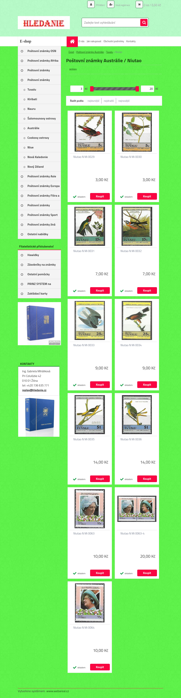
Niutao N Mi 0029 (84, 157)
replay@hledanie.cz (34, 390)
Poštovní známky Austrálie (90, 52)
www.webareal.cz (57, 691)
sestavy (73, 69)
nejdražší (109, 101)
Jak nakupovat (94, 41)
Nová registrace (121, 5)
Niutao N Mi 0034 (131, 345)
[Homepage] (72, 41)
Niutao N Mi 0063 (84, 533)
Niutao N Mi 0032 (131, 251)
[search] (143, 22)
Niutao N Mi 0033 (84, 345)
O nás (81, 41)
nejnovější (124, 101)
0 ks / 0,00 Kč (152, 4)
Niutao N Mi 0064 (84, 628)
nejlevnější (93, 101)
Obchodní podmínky (114, 41)
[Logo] (44, 22)
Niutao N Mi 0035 (84, 439)
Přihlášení (96, 5)
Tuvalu (109, 52)
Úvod (71, 52)
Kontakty (131, 41)
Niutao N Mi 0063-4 (133, 533)
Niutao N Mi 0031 (84, 251)
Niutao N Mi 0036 (131, 439)
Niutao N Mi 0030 (131, 157)
